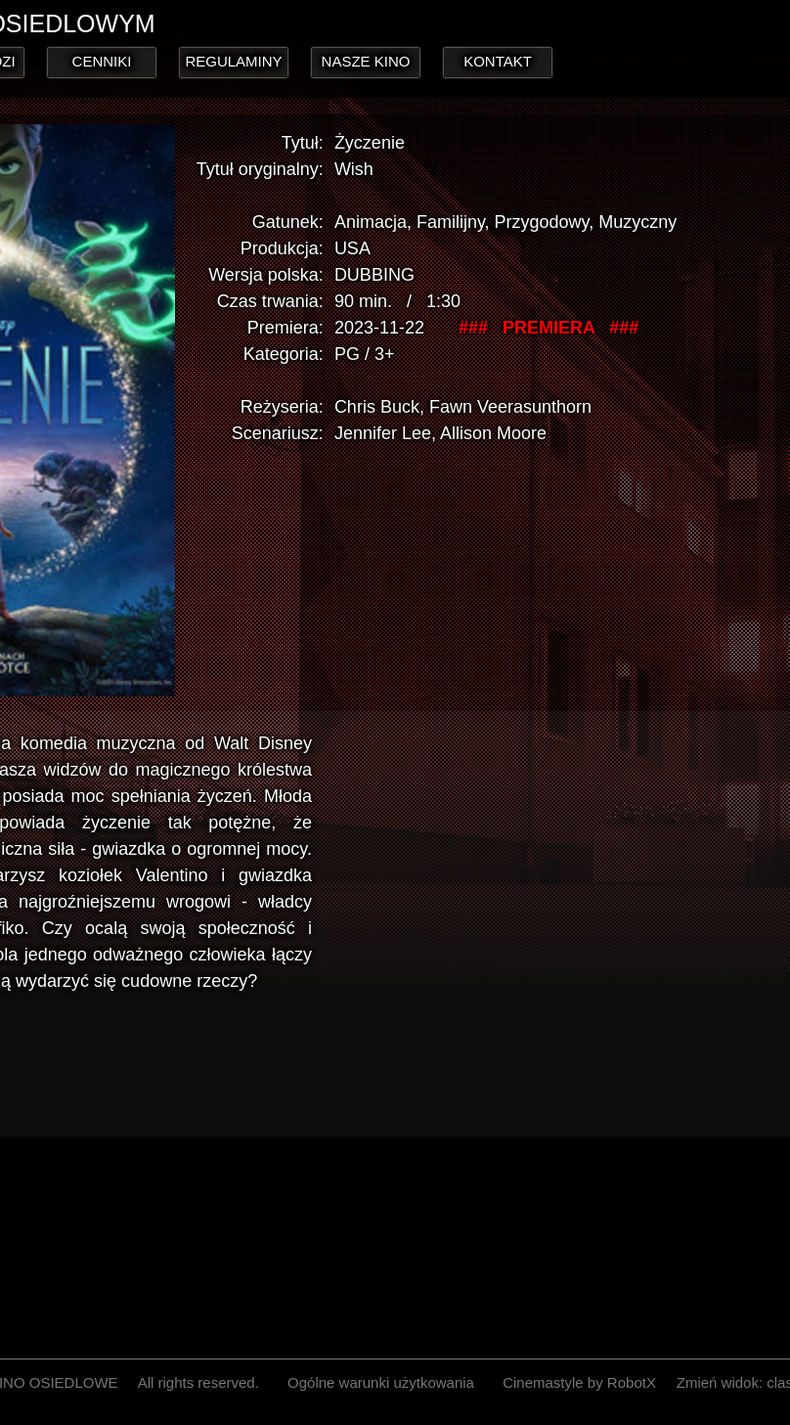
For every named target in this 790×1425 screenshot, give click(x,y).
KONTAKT (497, 61)
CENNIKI (102, 61)
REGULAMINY (233, 61)
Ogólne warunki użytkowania (380, 1382)
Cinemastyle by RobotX (579, 1382)
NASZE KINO (366, 61)
